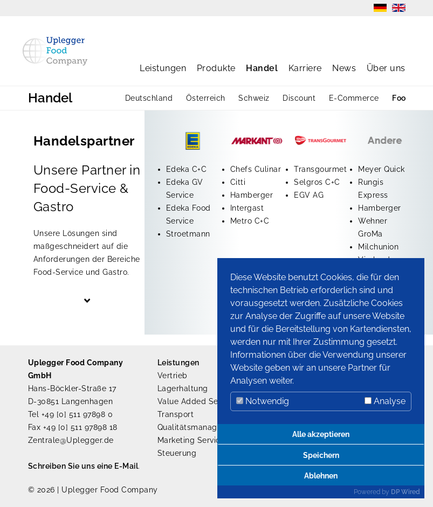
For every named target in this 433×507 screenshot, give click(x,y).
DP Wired (405, 492)
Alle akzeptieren (320, 434)
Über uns (386, 68)
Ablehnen (321, 475)
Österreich (205, 98)
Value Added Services (198, 401)
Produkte (216, 68)
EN (398, 8)
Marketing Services (193, 440)
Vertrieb (172, 375)
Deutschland (149, 98)
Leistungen (163, 68)
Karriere (305, 68)
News (344, 68)
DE (380, 8)
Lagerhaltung (182, 388)
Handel (262, 68)
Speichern (321, 455)
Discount (299, 98)
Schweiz (254, 98)
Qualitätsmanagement (199, 427)
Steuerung (177, 453)
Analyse (385, 401)
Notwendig (262, 401)
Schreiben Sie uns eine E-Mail (83, 466)
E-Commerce (354, 98)
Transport (175, 414)
